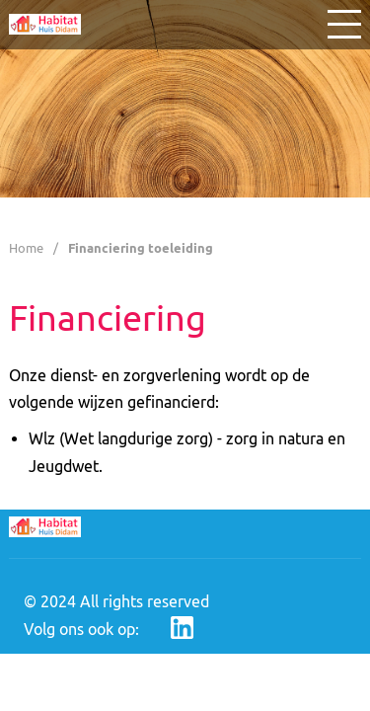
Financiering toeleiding (140, 248)
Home (26, 248)
